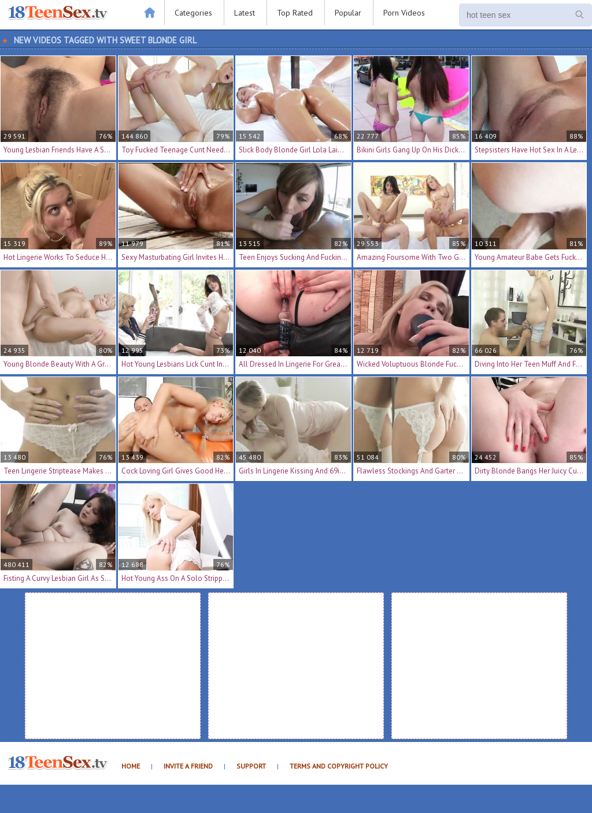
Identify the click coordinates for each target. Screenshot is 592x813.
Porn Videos (404, 13)
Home (130, 766)
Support (251, 766)
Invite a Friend (188, 766)
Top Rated (295, 13)
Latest (244, 13)
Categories (193, 13)
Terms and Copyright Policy (339, 766)
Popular (348, 13)
